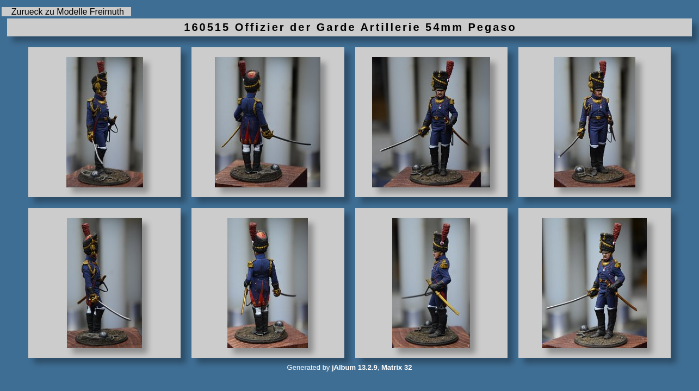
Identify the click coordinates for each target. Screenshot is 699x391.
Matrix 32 (396, 367)
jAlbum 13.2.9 (355, 367)
